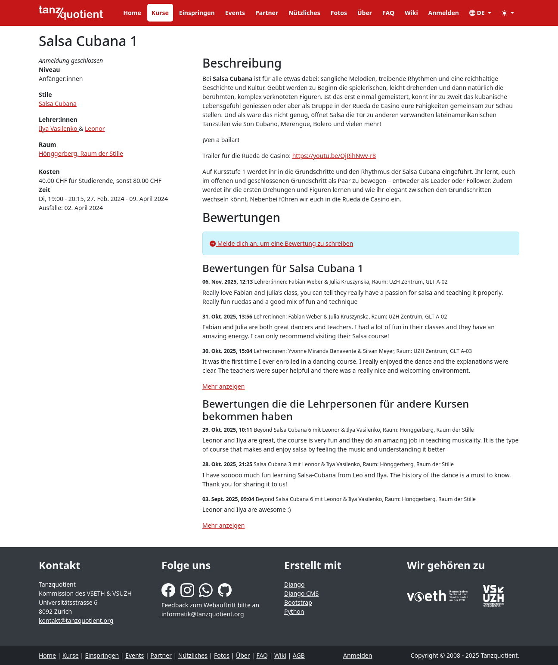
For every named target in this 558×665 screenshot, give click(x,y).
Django (294, 584)
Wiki (411, 13)
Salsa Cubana (58, 103)
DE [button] (477, 13)
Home (132, 13)
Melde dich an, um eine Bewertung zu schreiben (281, 243)
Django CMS (301, 593)
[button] (507, 13)
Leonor (95, 128)
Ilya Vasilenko (59, 128)
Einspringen (197, 13)
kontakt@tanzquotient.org (76, 620)
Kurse (160, 13)
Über (364, 13)
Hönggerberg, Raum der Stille (81, 153)
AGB (299, 655)
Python (294, 611)
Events (235, 13)
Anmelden (443, 13)
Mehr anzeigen (223, 386)
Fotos (339, 13)
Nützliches (304, 13)
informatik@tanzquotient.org (202, 614)
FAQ (388, 13)
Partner (266, 13)
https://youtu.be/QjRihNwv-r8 (334, 156)
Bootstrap (298, 602)
